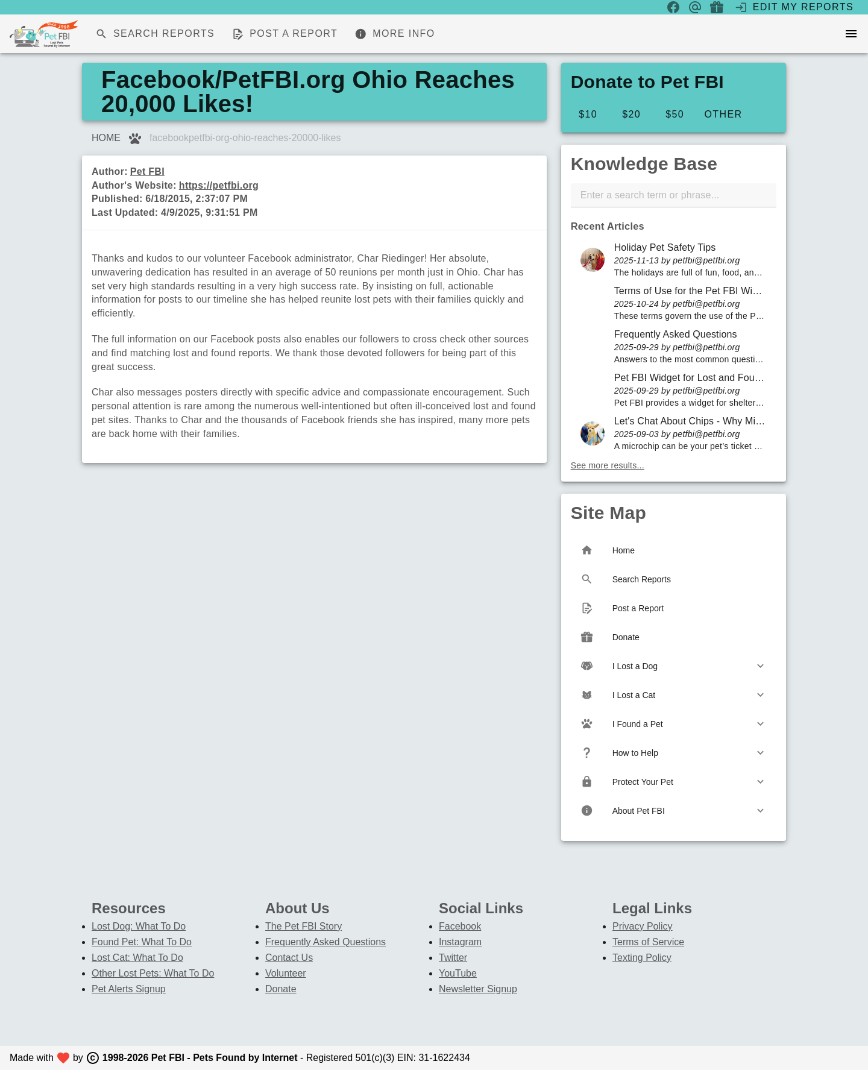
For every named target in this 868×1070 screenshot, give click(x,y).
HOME (106, 138)
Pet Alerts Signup (129, 989)
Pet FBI (147, 171)
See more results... (607, 465)
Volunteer (285, 973)
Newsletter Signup (478, 989)
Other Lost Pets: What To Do (153, 973)
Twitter (453, 957)
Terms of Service (648, 942)
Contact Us (289, 957)
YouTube (458, 973)
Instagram (460, 942)
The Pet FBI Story (303, 926)
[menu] (851, 33)
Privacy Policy (642, 926)
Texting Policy (641, 957)
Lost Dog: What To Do (139, 926)
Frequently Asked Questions (325, 942)
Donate (281, 989)
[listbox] (673, 346)
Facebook (460, 926)
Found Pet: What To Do (142, 942)
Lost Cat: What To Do (137, 957)
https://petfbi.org (219, 185)
